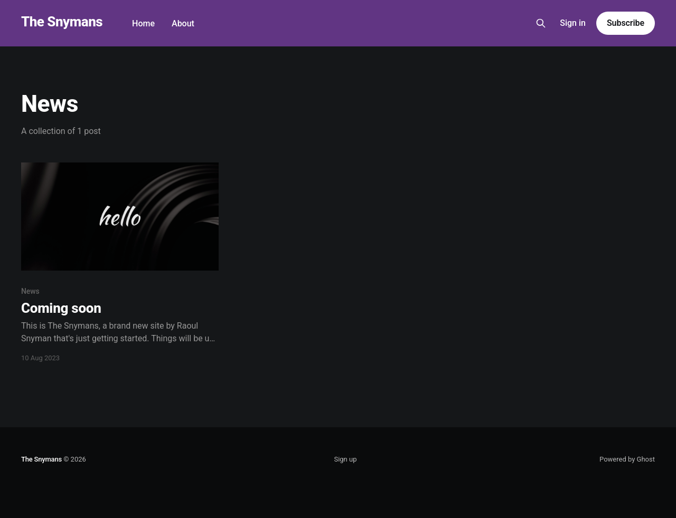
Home (143, 23)
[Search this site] (540, 23)
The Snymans (61, 21)
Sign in (573, 23)
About (183, 23)
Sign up (345, 459)
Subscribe (625, 23)
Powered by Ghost (627, 459)
